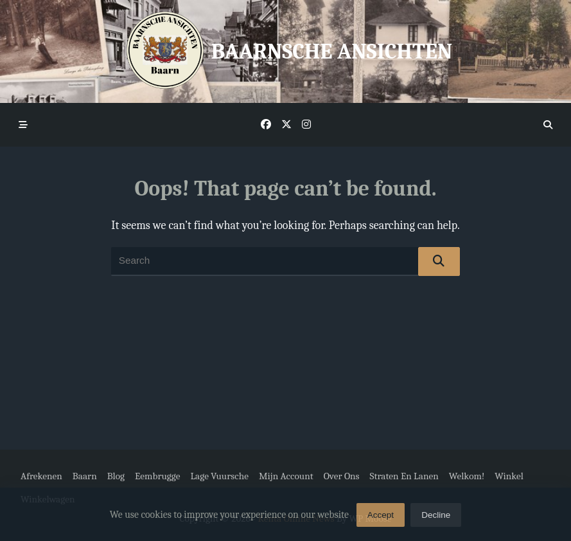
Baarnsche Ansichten (332, 51)
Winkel (509, 476)
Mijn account (286, 476)
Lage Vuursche (219, 476)
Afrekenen (41, 476)
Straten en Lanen (404, 476)
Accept (380, 518)
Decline (435, 518)
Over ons (342, 476)
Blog (116, 476)
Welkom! (467, 476)
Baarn (85, 476)
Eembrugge (157, 476)
